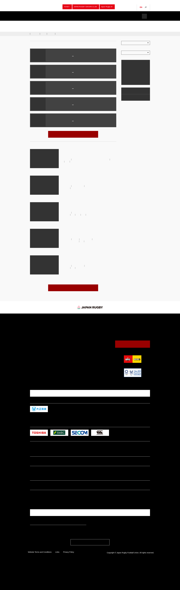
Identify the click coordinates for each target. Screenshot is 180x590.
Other (62, 355)
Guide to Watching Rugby (97, 328)
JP (146, 7)
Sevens (62, 325)
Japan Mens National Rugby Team (60, 72)
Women (62, 336)
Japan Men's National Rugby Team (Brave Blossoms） (88, 187)
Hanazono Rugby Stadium (73, 125)
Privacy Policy (68, 581)
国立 (73, 109)
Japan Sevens (36, 328)
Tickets (134, 16)
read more (64, 172)
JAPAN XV (66, 56)
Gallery (51, 34)
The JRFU (117, 16)
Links (57, 581)
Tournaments (38, 22)
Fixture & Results (59, 16)
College (62, 347)
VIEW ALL (73, 134)
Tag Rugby (63, 352)
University (63, 341)
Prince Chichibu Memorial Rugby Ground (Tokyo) (73, 77)
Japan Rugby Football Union (44, 7)
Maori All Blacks (83, 56)
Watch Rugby (98, 16)
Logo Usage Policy (94, 354)
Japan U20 (34, 336)
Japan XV (75, 162)
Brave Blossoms (79, 186)
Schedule (35, 34)
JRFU (119, 318)
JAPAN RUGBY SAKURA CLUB (85, 7)
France (78, 105)
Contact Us (133, 344)
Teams (39, 16)
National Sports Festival (68, 333)
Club (61, 338)
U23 (73, 215)
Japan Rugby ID (106, 7)
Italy (77, 72)
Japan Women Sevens (39, 330)
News (78, 16)
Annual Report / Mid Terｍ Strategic (100, 351)
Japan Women (36, 325)
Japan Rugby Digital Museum (98, 348)
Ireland (78, 89)
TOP (31, 22)
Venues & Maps (129, 97)
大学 (84, 215)
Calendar (126, 81)
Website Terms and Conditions (40, 581)
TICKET (67, 7)
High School (64, 344)
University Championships (69, 330)
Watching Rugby (129, 91)
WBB (82, 162)
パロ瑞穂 (73, 60)
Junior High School (66, 349)
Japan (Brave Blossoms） (51, 22)
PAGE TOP (90, 571)
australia (76, 239)
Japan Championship (67, 328)
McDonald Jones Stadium (72, 93)
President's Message (95, 346)
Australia (79, 121)
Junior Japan (35, 333)
